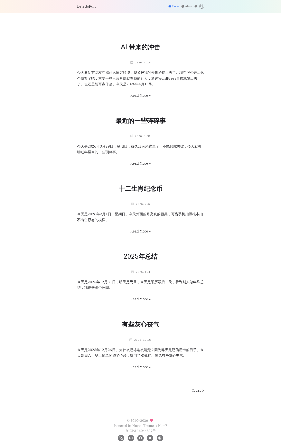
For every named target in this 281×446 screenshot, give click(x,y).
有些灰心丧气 (140, 324)
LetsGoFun (86, 6)
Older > (198, 390)
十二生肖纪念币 (141, 188)
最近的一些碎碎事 (141, 120)
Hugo (136, 425)
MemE (162, 425)
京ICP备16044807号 (140, 431)
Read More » (140, 95)
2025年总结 (140, 256)
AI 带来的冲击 (140, 47)
